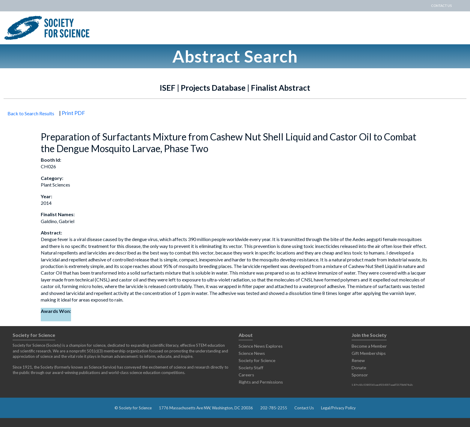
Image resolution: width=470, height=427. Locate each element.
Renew (358, 360)
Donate (359, 367)
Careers (246, 374)
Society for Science (257, 360)
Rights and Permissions (261, 381)
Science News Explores (261, 346)
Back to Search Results (30, 113)
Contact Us (304, 407)
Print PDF (73, 113)
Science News (252, 353)
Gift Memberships (369, 353)
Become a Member (369, 346)
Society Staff (251, 367)
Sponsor (360, 374)
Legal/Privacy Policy (338, 407)
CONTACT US (441, 5)
